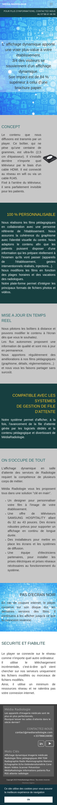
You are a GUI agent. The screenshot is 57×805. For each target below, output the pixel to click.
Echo (21, 764)
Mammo (47, 761)
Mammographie (34, 761)
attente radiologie (18, 773)
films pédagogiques (26, 758)
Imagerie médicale (38, 755)
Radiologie (10, 758)
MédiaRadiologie (13, 770)
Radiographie (12, 761)
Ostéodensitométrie (34, 764)
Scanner (23, 767)
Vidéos (15, 767)
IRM (39, 758)
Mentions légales (28, 783)
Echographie (11, 764)
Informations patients (34, 770)
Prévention (34, 767)
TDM (44, 758)
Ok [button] (28, 799)
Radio (22, 761)
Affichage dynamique (16, 755)
